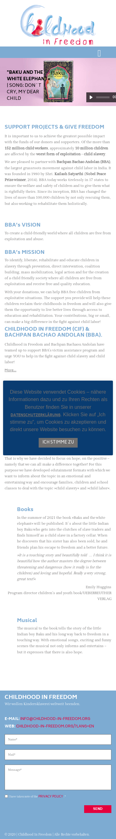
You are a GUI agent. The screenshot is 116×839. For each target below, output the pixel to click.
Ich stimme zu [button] (58, 442)
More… (10, 370)
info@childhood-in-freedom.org (55, 719)
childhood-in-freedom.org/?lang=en (55, 726)
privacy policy (50, 796)
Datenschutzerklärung (35, 415)
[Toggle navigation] (99, 53)
